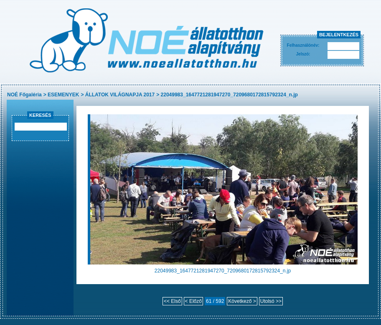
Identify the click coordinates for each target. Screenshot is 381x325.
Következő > (242, 301)
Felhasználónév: (303, 45)
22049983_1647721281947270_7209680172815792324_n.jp (229, 95)
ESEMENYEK (63, 95)
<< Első (172, 301)
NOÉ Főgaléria (24, 95)
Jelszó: (303, 54)
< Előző (193, 301)
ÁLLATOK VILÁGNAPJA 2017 (120, 95)
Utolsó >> (271, 301)
